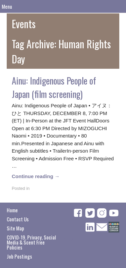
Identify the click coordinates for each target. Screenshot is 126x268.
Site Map (15, 228)
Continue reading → (36, 176)
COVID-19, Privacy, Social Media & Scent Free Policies (31, 242)
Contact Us (18, 219)
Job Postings (19, 256)
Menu (7, 6)
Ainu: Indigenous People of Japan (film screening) (54, 87)
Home (12, 210)
